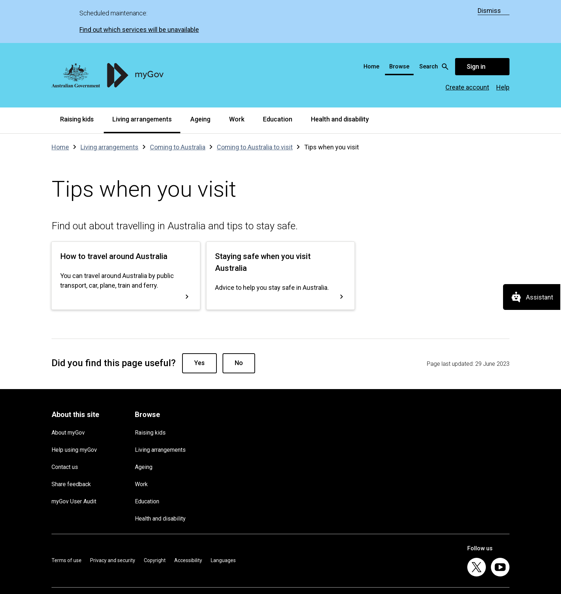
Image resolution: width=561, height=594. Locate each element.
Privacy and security (112, 518)
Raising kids (77, 76)
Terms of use (67, 518)
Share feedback (71, 441)
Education (277, 76)
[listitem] (476, 524)
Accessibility (188, 518)
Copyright (155, 518)
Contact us (65, 424)
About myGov (68, 389)
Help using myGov (74, 406)
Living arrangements (142, 76)
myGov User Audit (74, 458)
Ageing (200, 76)
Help (502, 44)
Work (236, 76)
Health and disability (340, 76)
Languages (223, 518)
